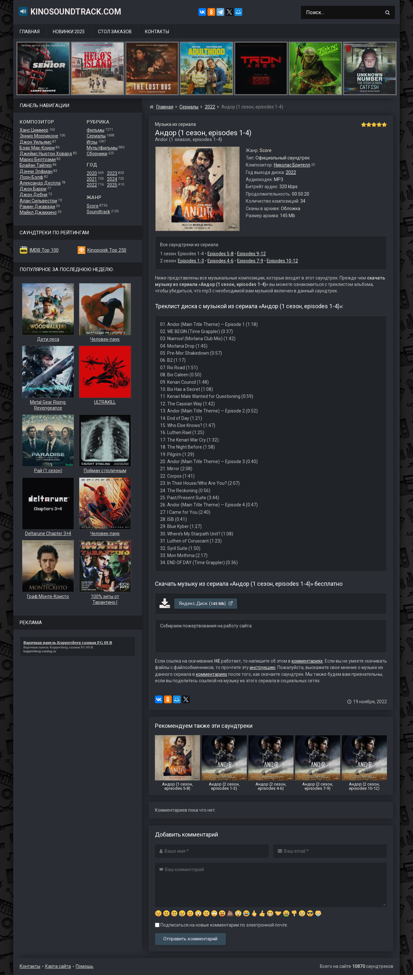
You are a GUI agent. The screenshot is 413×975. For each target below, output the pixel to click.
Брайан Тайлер (36, 165)
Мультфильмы (102, 147)
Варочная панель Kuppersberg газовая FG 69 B (58, 647)
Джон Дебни (33, 194)
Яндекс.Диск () (206, 603)
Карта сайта (58, 966)
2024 (112, 179)
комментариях (307, 661)
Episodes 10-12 (282, 260)
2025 (112, 185)
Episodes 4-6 (220, 260)
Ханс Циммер (34, 130)
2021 (92, 179)
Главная (30, 31)
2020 (92, 173)
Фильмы (95, 130)
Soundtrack (98, 211)
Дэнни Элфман (36, 171)
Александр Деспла (40, 183)
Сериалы (96, 135)
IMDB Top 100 (44, 250)
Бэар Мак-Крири (37, 147)
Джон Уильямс (36, 142)
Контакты (157, 31)
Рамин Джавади (37, 206)
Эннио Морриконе (39, 135)
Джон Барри (33, 188)
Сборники (97, 153)
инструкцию (262, 667)
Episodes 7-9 (250, 260)
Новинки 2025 (69, 31)
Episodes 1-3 (191, 260)
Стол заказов (115, 31)
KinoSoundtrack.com (69, 11)
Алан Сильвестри (38, 200)
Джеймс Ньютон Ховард (46, 153)
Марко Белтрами (38, 159)
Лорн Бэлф (31, 177)
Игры (92, 142)
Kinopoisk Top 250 (106, 250)
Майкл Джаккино (38, 212)
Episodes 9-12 (251, 253)
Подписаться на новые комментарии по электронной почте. (221, 925)
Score (93, 205)
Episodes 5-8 (220, 253)
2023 (112, 173)
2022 (92, 185)
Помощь (84, 966)
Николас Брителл (292, 165)
